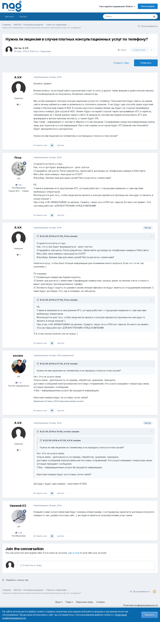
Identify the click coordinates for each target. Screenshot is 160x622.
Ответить (145, 62)
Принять (149, 614)
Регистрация (147, 6)
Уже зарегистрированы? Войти (117, 6)
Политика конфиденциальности (140, 605)
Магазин (9, 16)
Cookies (100, 602)
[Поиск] (118, 16)
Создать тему (121, 62)
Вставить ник (40, 145)
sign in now (74, 552)
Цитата (60, 145)
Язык (58, 602)
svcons (18, 355)
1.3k (18, 382)
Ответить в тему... (31, 565)
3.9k (18, 532)
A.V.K (25, 48)
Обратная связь (84, 602)
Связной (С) (18, 505)
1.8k (18, 185)
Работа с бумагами (40, 51)
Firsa (18, 157)
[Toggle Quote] (38, 236)
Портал (23, 16)
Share (122, 50)
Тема (69, 602)
